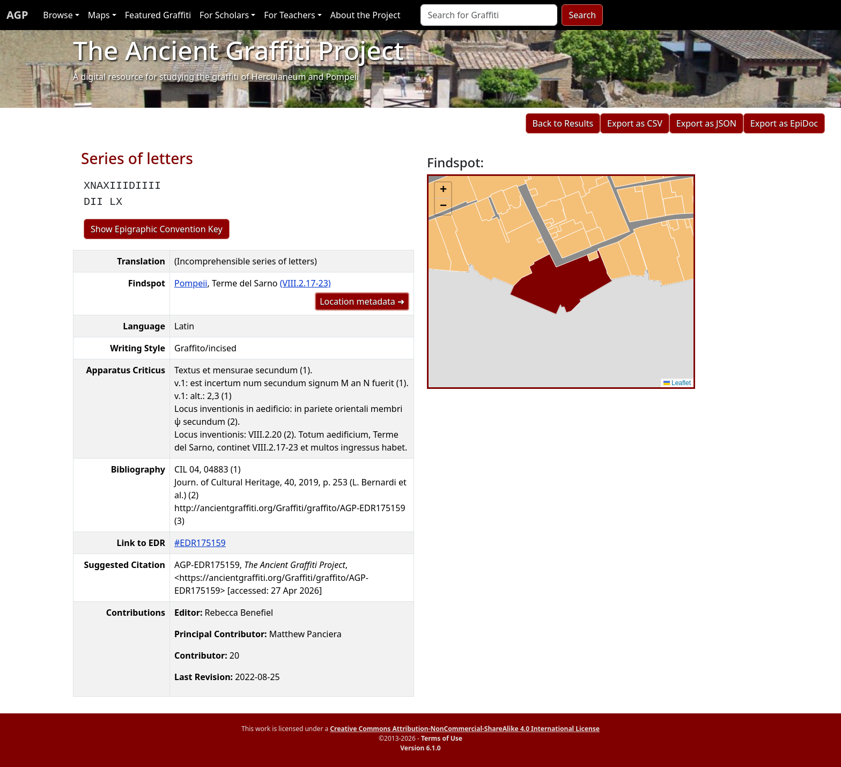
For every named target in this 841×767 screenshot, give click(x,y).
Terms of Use (441, 738)
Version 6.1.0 (420, 748)
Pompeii (190, 283)
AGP (17, 15)
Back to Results (563, 123)
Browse (57, 15)
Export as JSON (706, 123)
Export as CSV (634, 123)
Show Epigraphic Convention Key (157, 229)
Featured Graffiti (158, 15)
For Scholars (224, 15)
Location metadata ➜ (362, 301)
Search (582, 15)
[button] (443, 190)
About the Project (365, 15)
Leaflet (677, 383)
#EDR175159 (200, 543)
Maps (99, 15)
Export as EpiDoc (784, 123)
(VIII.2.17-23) (305, 283)
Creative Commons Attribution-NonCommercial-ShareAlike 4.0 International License (465, 728)
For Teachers (289, 15)
